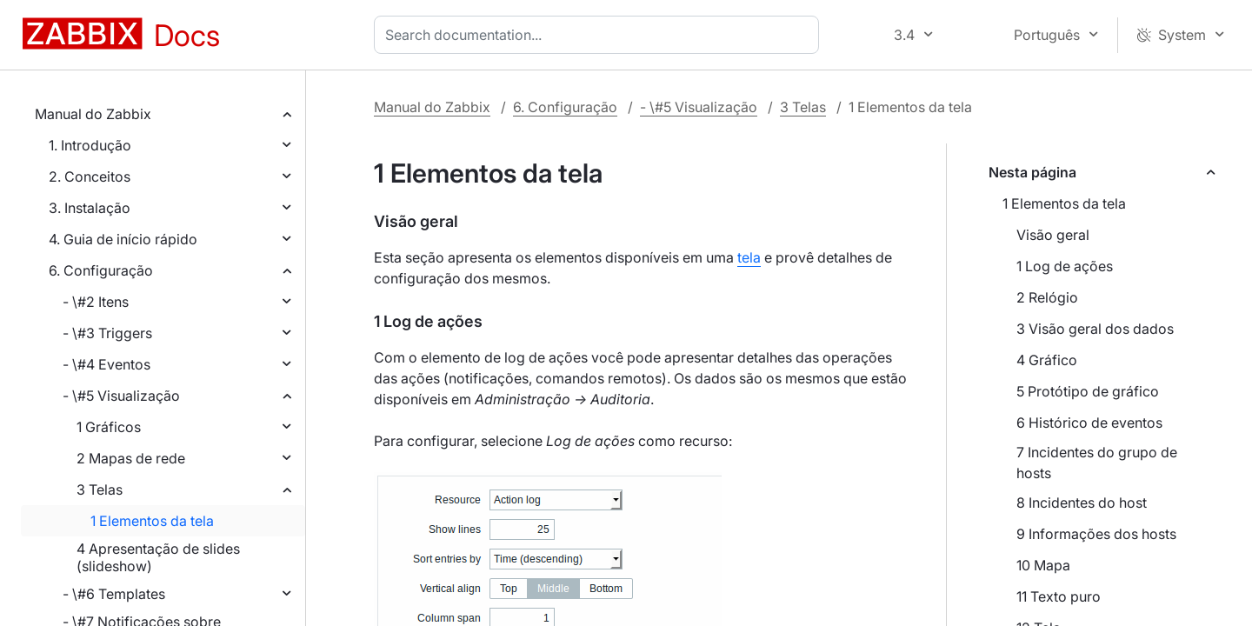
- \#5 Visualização (121, 395)
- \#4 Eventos (106, 364)
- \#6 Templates (114, 594)
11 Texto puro (1058, 596)
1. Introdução (90, 145)
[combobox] (600, 34)
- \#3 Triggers (107, 333)
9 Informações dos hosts (1096, 534)
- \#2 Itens (96, 301)
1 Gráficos (109, 427)
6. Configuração (101, 270)
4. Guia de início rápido (123, 239)
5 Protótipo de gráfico (1087, 391)
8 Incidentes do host (1081, 502)
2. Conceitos (89, 176)
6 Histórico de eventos (1089, 422)
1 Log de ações (1064, 266)
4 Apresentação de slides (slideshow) (158, 557)
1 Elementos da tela (152, 520)
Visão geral (1052, 234)
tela (749, 257)
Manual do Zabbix (93, 114)
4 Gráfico (1046, 360)
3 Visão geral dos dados (1095, 328)
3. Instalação (89, 207)
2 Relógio (1047, 297)
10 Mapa (1043, 565)
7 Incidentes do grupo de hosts (1096, 462)
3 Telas (100, 489)
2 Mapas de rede (131, 458)
